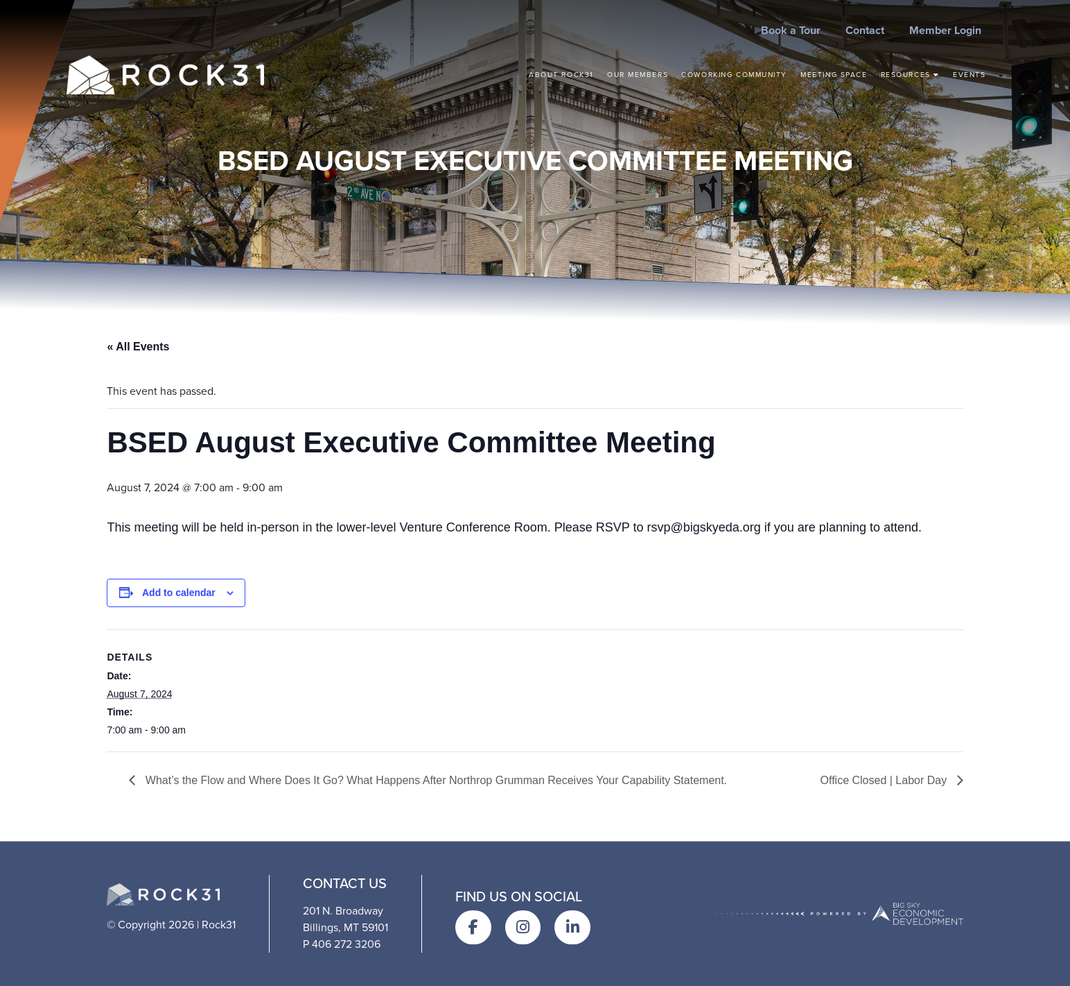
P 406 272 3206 (341, 944)
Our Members (637, 74)
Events (969, 74)
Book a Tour (791, 30)
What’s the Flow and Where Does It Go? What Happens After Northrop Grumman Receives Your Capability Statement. (434, 780)
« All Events (138, 346)
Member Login (945, 30)
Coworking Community (734, 74)
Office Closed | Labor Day (885, 780)
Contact (864, 30)
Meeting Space (833, 74)
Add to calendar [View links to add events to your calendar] (179, 592)
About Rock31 (561, 74)
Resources (910, 74)
